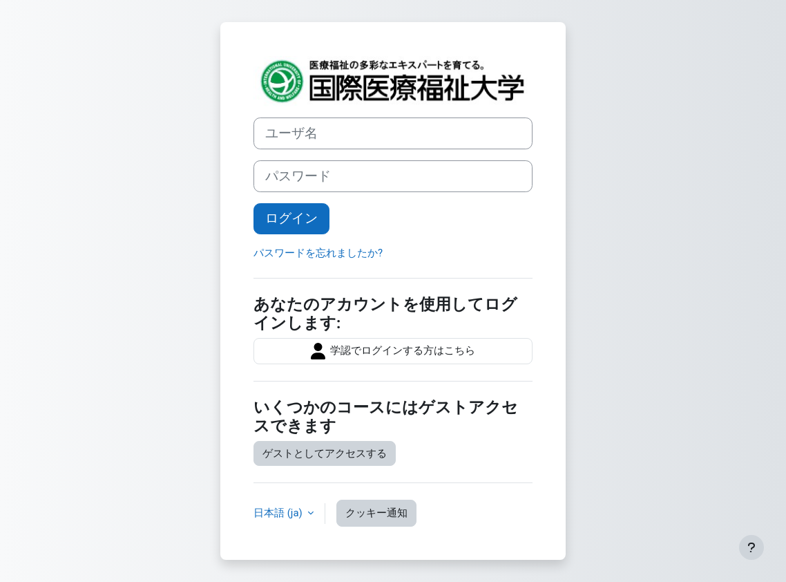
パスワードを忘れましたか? (318, 253)
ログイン (291, 218)
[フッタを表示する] (751, 547)
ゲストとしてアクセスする (324, 453)
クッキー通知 (376, 513)
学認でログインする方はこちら (393, 351)
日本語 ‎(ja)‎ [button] (279, 513)
